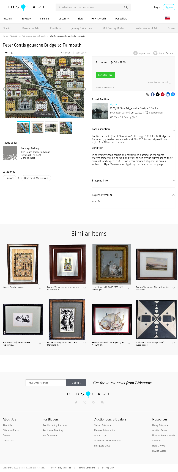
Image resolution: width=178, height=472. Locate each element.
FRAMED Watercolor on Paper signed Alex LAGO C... (108, 343)
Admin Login (100, 435)
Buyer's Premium (102, 195)
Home (5, 36)
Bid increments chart (105, 87)
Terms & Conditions (86, 468)
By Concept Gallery (119, 112)
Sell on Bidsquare (102, 425)
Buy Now (26, 18)
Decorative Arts (30, 28)
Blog (80, 18)
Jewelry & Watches (82, 28)
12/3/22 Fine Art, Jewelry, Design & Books (28, 36)
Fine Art (7, 28)
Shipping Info (100, 180)
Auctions (8, 18)
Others (171, 28)
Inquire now (144, 53)
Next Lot (80, 52)
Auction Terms (159, 430)
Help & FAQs (158, 445)
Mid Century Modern (114, 28)
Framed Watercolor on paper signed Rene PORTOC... (63, 288)
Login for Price (105, 74)
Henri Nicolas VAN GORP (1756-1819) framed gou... (107, 288)
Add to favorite (166, 53)
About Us (7, 425)
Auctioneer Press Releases (107, 440)
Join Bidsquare (50, 435)
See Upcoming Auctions (55, 425)
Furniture (55, 28)
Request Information (104, 430)
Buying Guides (159, 450)
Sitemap (156, 440)
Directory (64, 18)
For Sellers (121, 18)
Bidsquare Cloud (102, 445)
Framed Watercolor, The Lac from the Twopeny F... (152, 288)
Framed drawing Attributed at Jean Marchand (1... (62, 343)
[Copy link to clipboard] (147, 95)
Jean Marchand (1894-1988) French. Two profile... (18, 343)
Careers (6, 435)
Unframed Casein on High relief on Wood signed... (151, 343)
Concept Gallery (30, 148)
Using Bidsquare (160, 425)
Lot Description (101, 129)
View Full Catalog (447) (123, 117)
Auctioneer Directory (53, 430)
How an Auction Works (163, 435)
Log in (157, 7)
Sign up (169, 7)
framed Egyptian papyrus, (14, 287)
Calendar (45, 18)
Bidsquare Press (11, 430)
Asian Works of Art (146, 28)
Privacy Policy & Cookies (60, 468)
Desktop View (108, 468)
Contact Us (8, 440)
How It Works (98, 18)
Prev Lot (65, 52)
